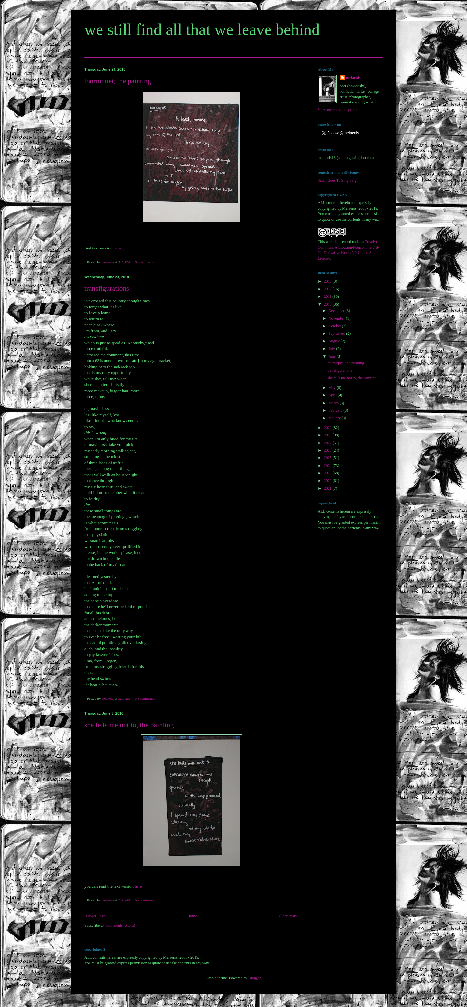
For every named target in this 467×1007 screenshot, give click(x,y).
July (332, 348)
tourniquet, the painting (117, 81)
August (335, 341)
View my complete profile (338, 109)
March (334, 403)
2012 (328, 289)
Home (192, 916)
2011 (328, 296)
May (333, 387)
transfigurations (106, 288)
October (335, 326)
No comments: (145, 262)
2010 (328, 304)
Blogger (254, 978)
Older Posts (288, 916)
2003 (328, 473)
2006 (328, 450)
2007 (328, 443)
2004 (328, 465)
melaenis (353, 77)
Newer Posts (95, 916)
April (333, 395)
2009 (328, 427)
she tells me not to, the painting (129, 725)
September (337, 333)
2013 (328, 281)
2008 (328, 435)
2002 (328, 481)
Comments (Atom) (120, 925)
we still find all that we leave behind (202, 29)
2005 (328, 457)
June (333, 356)
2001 (328, 488)
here (117, 248)
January (335, 418)
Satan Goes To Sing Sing (337, 180)
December (337, 311)
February (336, 410)
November (337, 318)
